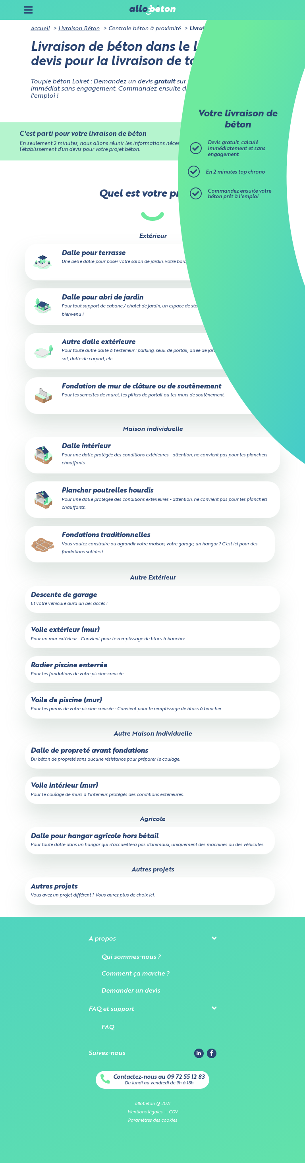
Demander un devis (130, 991)
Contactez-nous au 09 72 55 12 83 (159, 1077)
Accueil (40, 28)
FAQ (107, 1027)
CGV (173, 1112)
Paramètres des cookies (152, 1120)
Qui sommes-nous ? (130, 957)
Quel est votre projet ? (152, 194)
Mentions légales (144, 1112)
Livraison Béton (79, 28)
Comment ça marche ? (135, 974)
